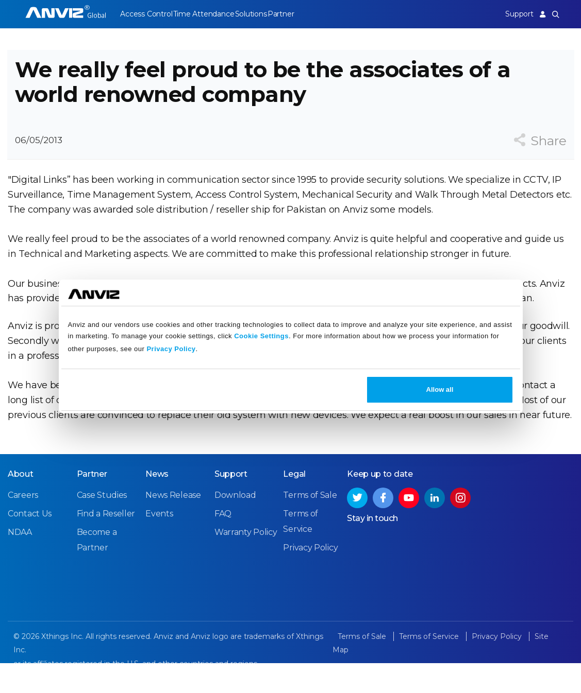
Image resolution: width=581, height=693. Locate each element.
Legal (294, 504)
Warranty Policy (245, 562)
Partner (300, 14)
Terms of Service (430, 666)
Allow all (440, 389)
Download (235, 525)
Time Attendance (209, 14)
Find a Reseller (106, 544)
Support (512, 14)
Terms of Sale (310, 525)
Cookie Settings (261, 336)
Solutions (263, 14)
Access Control (146, 14)
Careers (23, 525)
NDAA (20, 562)
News (157, 504)
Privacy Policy (170, 349)
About (21, 504)
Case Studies (102, 525)
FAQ (222, 544)
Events (159, 544)
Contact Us (30, 544)
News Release (173, 525)
